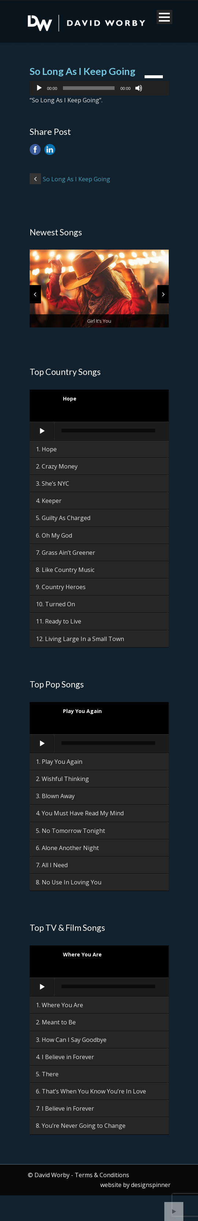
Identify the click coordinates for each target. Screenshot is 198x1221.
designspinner (151, 1185)
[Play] (39, 88)
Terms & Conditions (102, 1175)
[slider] (89, 88)
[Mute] (138, 88)
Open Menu (164, 17)
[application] (99, 88)
